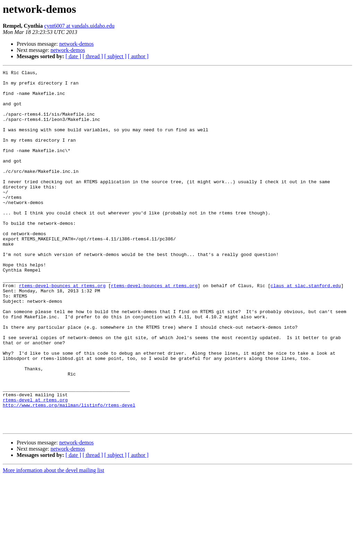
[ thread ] (93, 56)
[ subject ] (115, 56)
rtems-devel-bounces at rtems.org (62, 329)
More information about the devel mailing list (53, 542)
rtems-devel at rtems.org (35, 466)
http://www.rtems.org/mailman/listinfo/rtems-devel (69, 472)
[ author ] (138, 56)
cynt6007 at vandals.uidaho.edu (79, 26)
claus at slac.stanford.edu (305, 329)
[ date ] (73, 56)
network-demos (76, 44)
